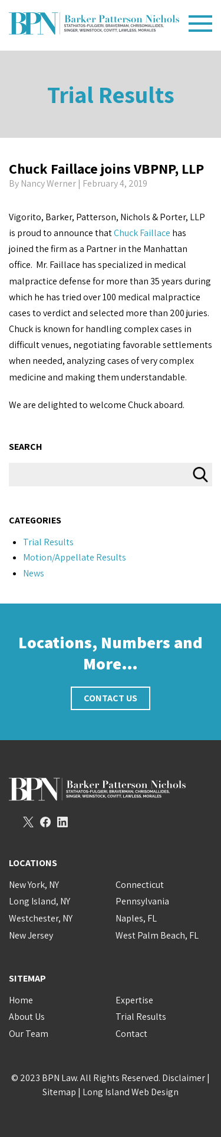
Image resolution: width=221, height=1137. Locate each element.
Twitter (28, 822)
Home (21, 1000)
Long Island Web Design (131, 1092)
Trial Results (110, 94)
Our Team (28, 1033)
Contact (131, 1033)
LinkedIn (62, 822)
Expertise (134, 1000)
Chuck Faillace (142, 233)
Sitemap (59, 1092)
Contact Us (110, 698)
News (33, 573)
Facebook (45, 822)
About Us (27, 1016)
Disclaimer (183, 1078)
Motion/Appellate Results (74, 557)
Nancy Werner (48, 183)
